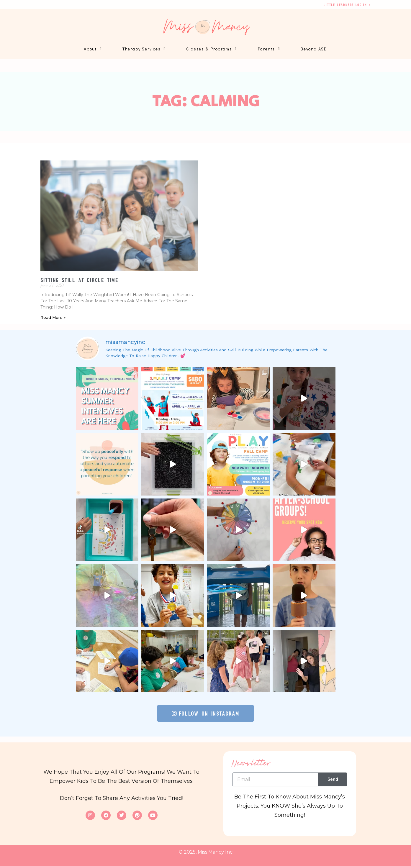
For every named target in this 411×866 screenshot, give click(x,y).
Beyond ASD (314, 49)
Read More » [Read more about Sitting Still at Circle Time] (53, 317)
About (93, 49)
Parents (269, 49)
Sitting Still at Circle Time (79, 280)
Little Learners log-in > (347, 4)
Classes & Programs (211, 49)
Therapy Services (144, 49)
